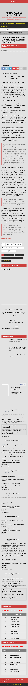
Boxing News (19, 255)
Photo (4, 464)
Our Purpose (4, 26)
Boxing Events (10, 23)
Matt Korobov (6, 260)
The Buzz (9, 32)
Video (4, 487)
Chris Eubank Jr (7, 258)
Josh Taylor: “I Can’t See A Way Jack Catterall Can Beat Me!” (18, 340)
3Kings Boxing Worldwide (12, 410)
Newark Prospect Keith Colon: (10, 426)
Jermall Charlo (17, 258)
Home (2, 23)
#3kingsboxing (7, 422)
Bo (10, 351)
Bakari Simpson (9, 255)
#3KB (13, 422)
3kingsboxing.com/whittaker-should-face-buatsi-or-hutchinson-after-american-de (12, 583)
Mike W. (11, 342)
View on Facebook (5, 436)
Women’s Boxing (20, 23)
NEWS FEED (3, 32)
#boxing (5, 421)
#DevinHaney (22, 563)
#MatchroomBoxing (6, 563)
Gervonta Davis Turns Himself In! (17, 355)
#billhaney (4, 565)
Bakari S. (5, 50)
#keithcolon (4, 414)
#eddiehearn (15, 563)
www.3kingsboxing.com (7, 561)
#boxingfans (16, 483)
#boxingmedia (16, 421)
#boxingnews (9, 483)
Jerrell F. (11, 356)
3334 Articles (19, 309)
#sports (10, 421)
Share (11, 436)
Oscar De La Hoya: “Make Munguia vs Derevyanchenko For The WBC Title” (17, 349)
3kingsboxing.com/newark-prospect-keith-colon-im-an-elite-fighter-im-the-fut (12, 419)
